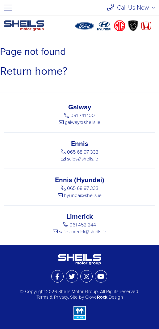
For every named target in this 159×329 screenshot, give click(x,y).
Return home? (34, 71)
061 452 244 (82, 225)
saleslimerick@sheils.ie (82, 232)
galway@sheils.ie (82, 122)
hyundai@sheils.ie (83, 195)
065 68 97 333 (82, 152)
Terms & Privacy (52, 297)
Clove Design (104, 297)
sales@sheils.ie (82, 159)
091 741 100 (82, 115)
